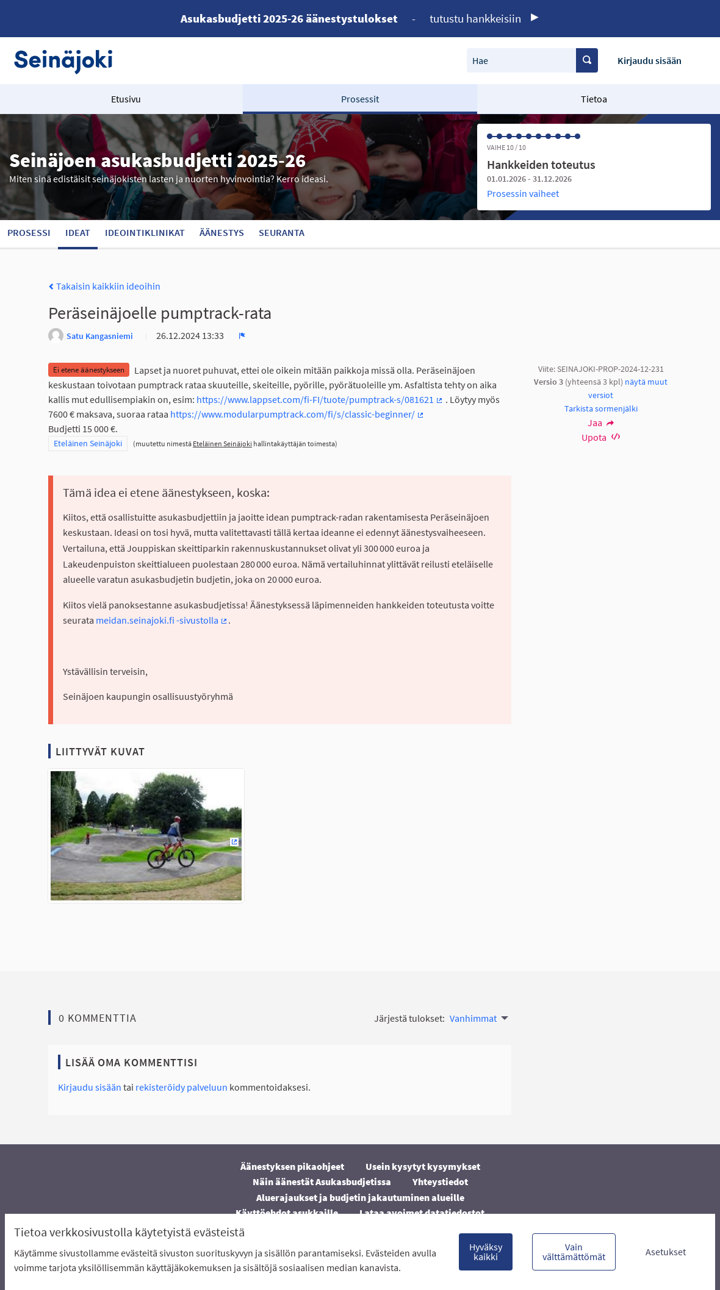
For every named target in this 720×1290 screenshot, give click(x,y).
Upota (600, 437)
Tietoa (594, 99)
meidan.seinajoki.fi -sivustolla (162, 620)
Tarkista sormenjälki (601, 408)
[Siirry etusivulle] (69, 60)
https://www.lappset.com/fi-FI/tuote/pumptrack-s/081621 (320, 399)
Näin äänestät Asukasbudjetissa (322, 1181)
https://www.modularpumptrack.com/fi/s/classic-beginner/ (297, 414)
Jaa (601, 422)
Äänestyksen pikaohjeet (292, 1166)
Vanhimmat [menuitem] (473, 1018)
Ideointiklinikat (145, 232)
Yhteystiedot (440, 1181)
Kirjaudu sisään (649, 60)
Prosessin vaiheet (523, 193)
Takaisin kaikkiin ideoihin (104, 286)
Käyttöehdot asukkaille (287, 1212)
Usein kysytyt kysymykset (422, 1166)
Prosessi (29, 232)
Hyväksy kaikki (485, 1252)
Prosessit (360, 99)
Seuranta (281, 232)
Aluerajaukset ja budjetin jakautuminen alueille (360, 1197)
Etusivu (126, 99)
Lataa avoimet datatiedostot (421, 1212)
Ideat (77, 232)
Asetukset (666, 1251)
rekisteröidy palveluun (181, 1087)
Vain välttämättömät (573, 1252)
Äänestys (222, 232)
